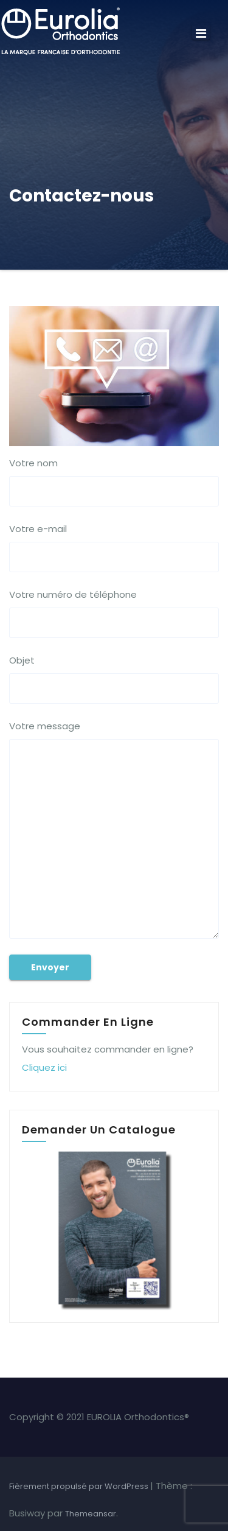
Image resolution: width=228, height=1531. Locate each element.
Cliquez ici (44, 1067)
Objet (114, 679)
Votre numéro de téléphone (114, 613)
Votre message (114, 829)
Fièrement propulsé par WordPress (79, 1486)
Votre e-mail (114, 547)
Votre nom (114, 481)
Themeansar (90, 1513)
